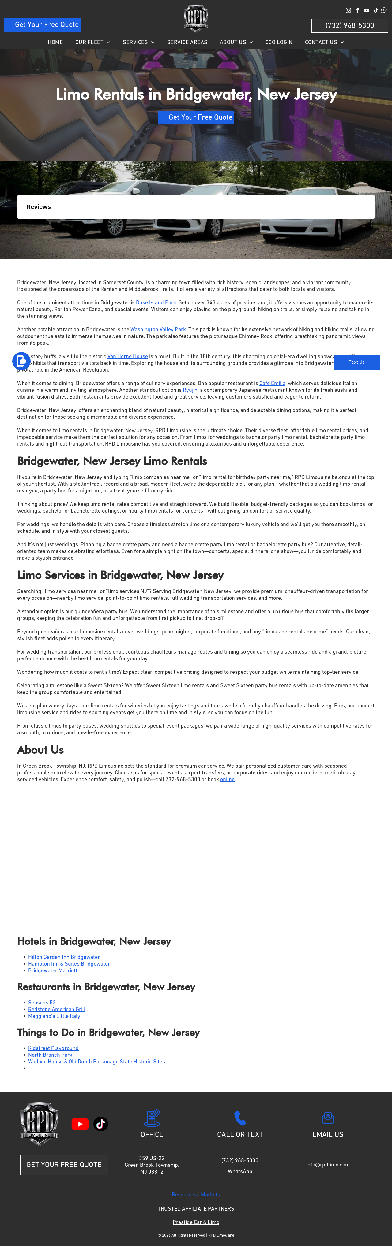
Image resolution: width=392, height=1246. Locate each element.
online (227, 779)
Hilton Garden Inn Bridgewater (64, 957)
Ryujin (190, 390)
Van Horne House (127, 356)
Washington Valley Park (158, 329)
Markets (210, 1195)
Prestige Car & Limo (196, 1222)
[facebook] (357, 11)
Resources (184, 1195)
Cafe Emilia (272, 383)
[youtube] (367, 11)
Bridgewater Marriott (52, 970)
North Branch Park (50, 1055)
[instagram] (348, 11)
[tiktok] (376, 11)
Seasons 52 (42, 1003)
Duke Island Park (156, 303)
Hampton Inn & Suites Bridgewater (69, 964)
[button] (17, 225)
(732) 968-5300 (239, 1160)
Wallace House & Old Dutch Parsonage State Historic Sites (96, 1062)
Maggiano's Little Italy (54, 1016)
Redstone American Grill (56, 1009)
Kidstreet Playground (53, 1048)
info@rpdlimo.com (328, 1165)
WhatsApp (240, 1171)
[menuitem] (55, 42)
